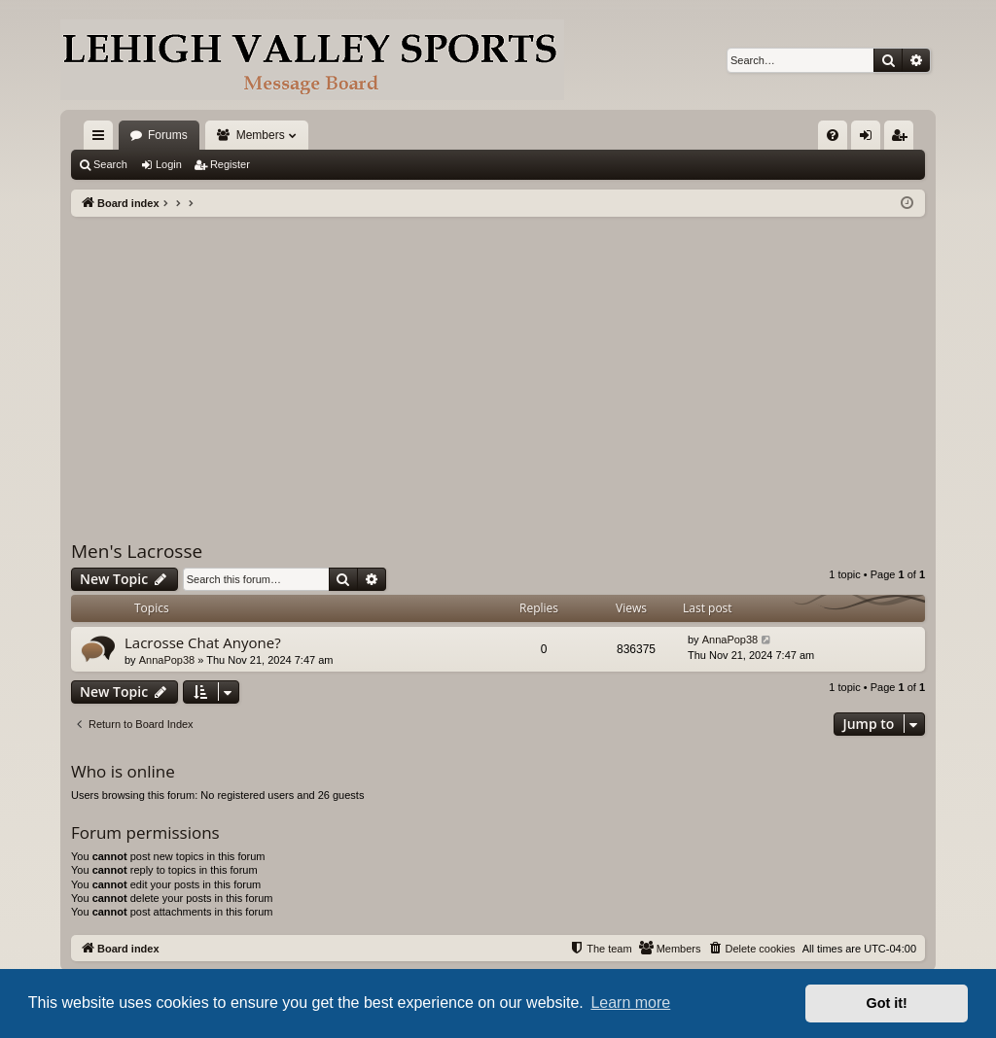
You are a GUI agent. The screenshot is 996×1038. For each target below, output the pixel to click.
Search (110, 164)
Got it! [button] (887, 1003)
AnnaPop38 (167, 660)
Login (169, 164)
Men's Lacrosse (136, 551)
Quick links (102, 139)
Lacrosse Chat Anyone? (202, 642)
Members (260, 135)
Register (230, 164)
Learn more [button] (630, 1002)
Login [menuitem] (870, 139)
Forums (168, 135)
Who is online (123, 771)
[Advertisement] (498, 362)
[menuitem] (832, 135)
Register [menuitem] (903, 139)
